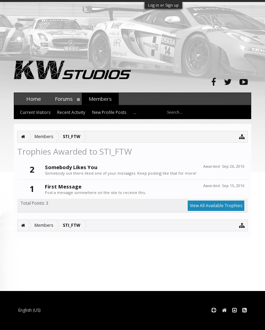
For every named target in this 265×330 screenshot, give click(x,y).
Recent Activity (71, 112)
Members (100, 98)
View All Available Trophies (216, 205)
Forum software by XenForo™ (66, 321)
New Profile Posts (109, 112)
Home (33, 98)
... (134, 112)
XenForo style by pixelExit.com (149, 321)
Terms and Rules (233, 321)
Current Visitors (35, 112)
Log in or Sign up (163, 5)
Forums (64, 98)
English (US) (29, 310)
